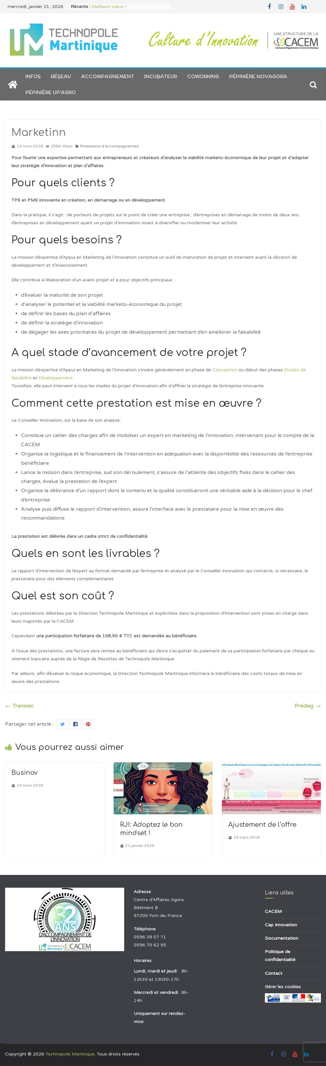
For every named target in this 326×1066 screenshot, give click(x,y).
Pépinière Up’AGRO (50, 92)
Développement (56, 378)
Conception (224, 370)
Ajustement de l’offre (262, 824)
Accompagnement (107, 76)
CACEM (273, 911)
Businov (24, 772)
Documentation (281, 938)
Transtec (19, 706)
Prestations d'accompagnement (109, 146)
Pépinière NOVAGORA (258, 76)
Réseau (61, 76)
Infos (33, 76)
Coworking (203, 76)
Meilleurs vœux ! (109, 6)
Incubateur (160, 76)
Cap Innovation (281, 925)
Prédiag (307, 706)
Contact (273, 973)
